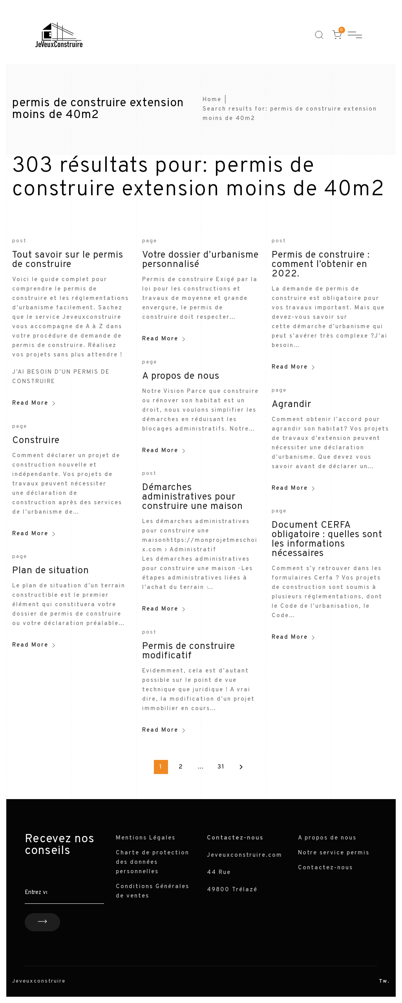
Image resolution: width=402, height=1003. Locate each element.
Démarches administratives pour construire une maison (192, 497)
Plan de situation (50, 571)
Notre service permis (333, 853)
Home (212, 100)
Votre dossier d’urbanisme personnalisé (200, 260)
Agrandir (291, 405)
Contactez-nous (325, 868)
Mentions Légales (145, 838)
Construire (36, 441)
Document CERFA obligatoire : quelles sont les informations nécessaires (327, 540)
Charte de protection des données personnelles (152, 862)
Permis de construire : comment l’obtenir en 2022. (321, 264)
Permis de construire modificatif (188, 651)
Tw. (384, 981)
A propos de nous (180, 376)
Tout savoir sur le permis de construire (67, 260)
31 (221, 767)
